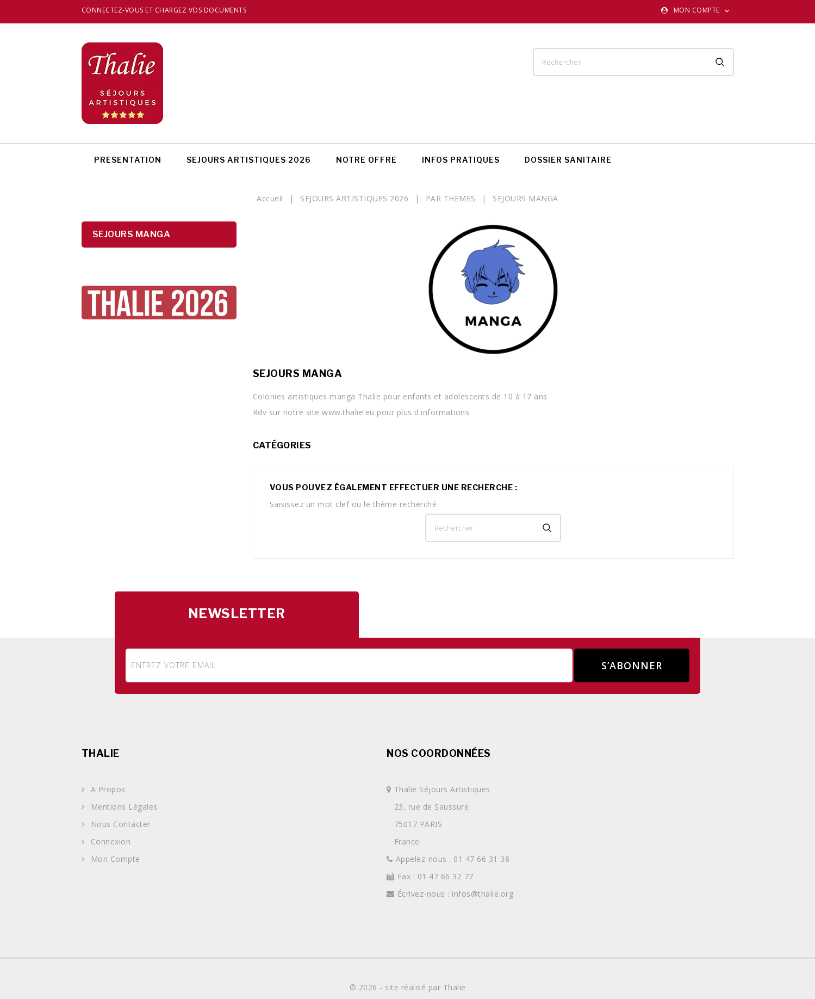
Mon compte (114, 859)
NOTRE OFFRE (366, 159)
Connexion (109, 841)
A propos (107, 789)
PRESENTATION (127, 159)
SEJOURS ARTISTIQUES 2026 (248, 159)
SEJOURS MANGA (131, 234)
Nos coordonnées (439, 753)
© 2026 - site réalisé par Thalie (408, 987)
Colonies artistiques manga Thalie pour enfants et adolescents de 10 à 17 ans (400, 396)
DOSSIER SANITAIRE (568, 159)
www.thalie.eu (348, 412)
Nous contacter (119, 824)
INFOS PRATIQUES (461, 159)
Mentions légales (123, 806)
